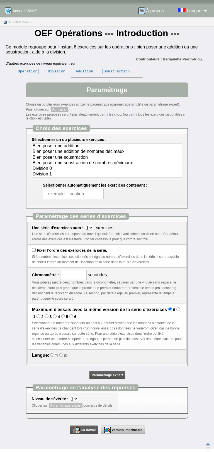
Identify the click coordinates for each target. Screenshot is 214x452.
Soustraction (117, 71)
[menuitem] (153, 10)
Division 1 (107, 174)
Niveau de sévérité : (50, 399)
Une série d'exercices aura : (58, 228)
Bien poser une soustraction (107, 157)
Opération (27, 71)
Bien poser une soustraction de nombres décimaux (107, 163)
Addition (84, 71)
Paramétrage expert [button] (107, 375)
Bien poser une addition (107, 146)
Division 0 (107, 169)
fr (56, 355)
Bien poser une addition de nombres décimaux (107, 152)
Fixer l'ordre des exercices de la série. (72, 250)
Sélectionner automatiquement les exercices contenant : (95, 185)
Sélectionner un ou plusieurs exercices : (69, 139)
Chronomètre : (45, 275)
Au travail (59, 109)
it (65, 355)
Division (56, 71)
